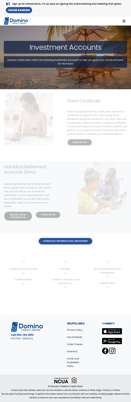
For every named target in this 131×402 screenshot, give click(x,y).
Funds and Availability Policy (73, 362)
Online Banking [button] (19, 10)
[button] (124, 21)
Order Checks (75, 344)
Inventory (72, 351)
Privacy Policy (74, 329)
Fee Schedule (74, 337)
